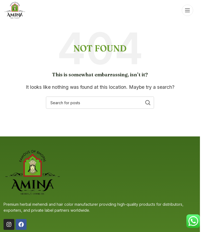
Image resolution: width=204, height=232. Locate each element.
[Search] (100, 102)
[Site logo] (14, 9)
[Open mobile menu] (187, 10)
